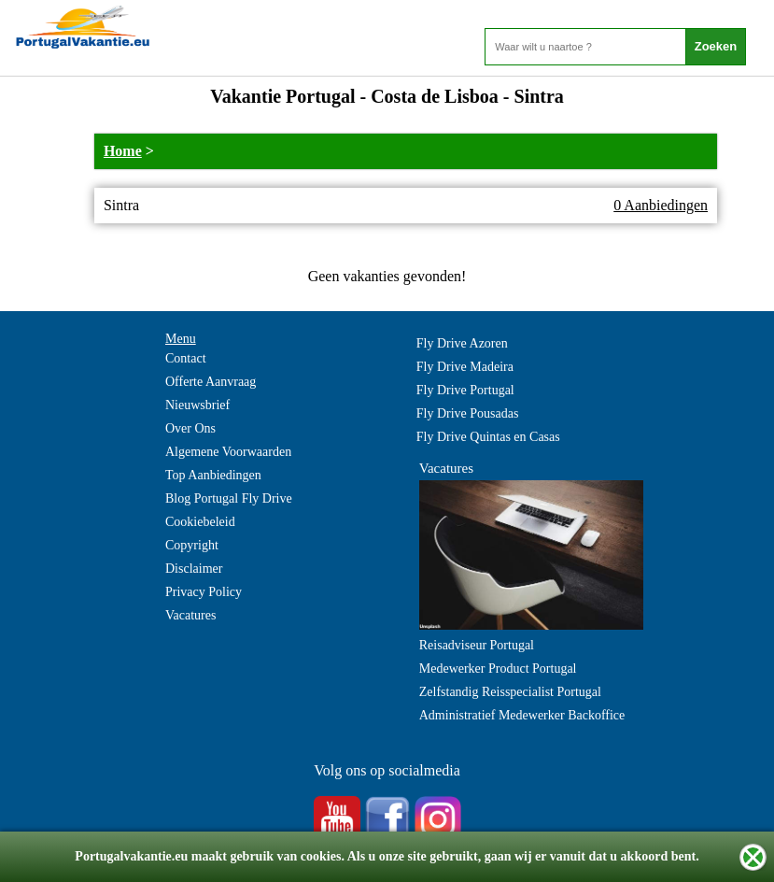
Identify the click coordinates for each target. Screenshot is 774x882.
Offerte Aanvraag (210, 382)
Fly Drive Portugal (465, 390)
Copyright (191, 545)
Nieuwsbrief (197, 405)
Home (123, 151)
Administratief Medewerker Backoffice (522, 715)
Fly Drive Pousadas (467, 413)
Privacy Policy (203, 592)
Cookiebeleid (200, 522)
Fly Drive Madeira (465, 367)
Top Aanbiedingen (213, 475)
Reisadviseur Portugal (476, 645)
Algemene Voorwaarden (228, 452)
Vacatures (190, 615)
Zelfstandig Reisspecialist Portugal (510, 692)
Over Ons (190, 428)
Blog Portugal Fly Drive (228, 498)
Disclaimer (193, 569)
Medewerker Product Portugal (498, 669)
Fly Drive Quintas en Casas (488, 437)
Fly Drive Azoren (462, 343)
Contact (185, 358)
